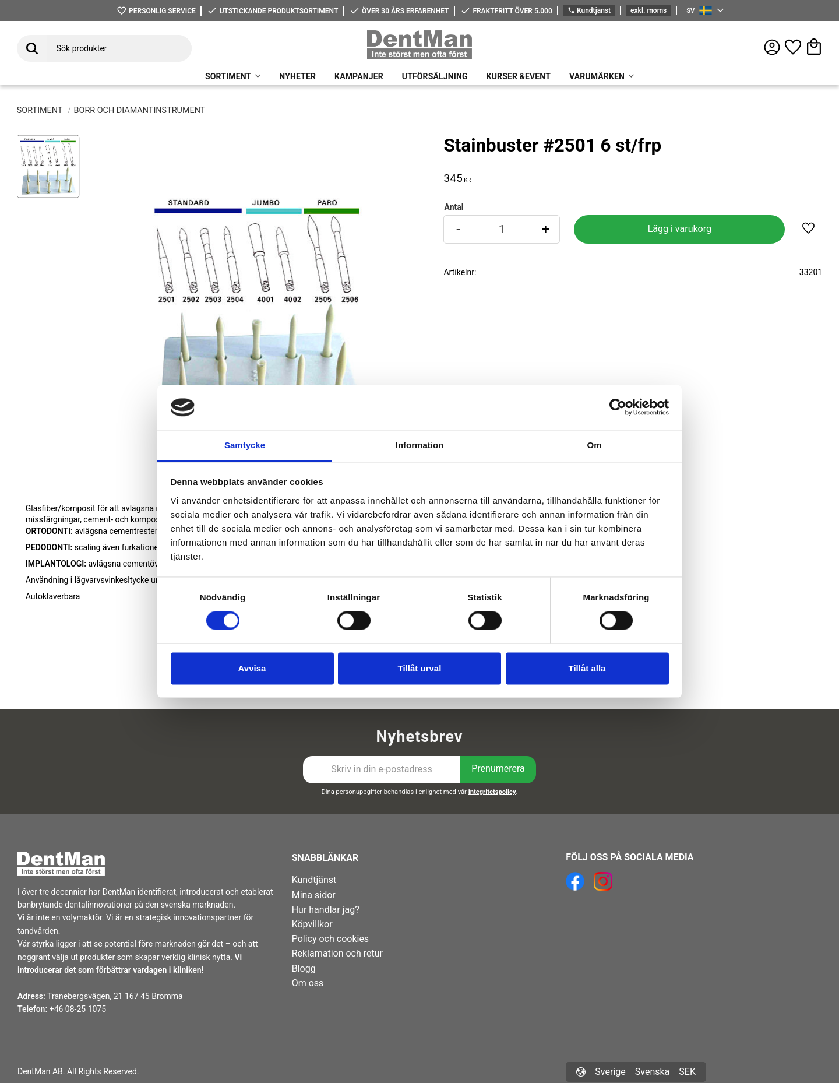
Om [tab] (594, 445)
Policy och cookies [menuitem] (330, 938)
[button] (793, 47)
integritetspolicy (492, 792)
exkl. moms (648, 10)
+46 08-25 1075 (78, 1009)
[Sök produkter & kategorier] (119, 48)
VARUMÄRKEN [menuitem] (597, 76)
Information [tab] (420, 445)
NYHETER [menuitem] (297, 76)
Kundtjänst (589, 11)
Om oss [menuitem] (308, 983)
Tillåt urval (420, 668)
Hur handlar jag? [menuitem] (325, 909)
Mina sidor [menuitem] (314, 895)
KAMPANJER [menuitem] (358, 76)
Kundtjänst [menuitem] (314, 879)
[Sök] (32, 48)
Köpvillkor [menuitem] (312, 924)
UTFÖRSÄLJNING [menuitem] (435, 76)
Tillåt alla (587, 668)
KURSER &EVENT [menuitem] (519, 76)
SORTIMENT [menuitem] (228, 76)
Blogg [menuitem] (304, 968)
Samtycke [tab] (244, 445)
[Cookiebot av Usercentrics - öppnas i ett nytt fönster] (618, 407)
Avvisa (252, 668)
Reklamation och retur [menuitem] (337, 953)
